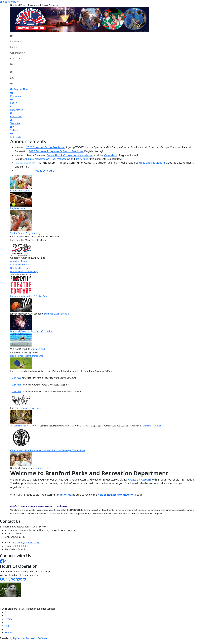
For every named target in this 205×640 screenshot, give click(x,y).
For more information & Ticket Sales (29, 296)
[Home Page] (17, 36)
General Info (17, 52)
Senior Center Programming (25, 233)
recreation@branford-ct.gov (26, 542)
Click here (16, 377)
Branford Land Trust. (152, 425)
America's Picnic (18, 261)
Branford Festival (19, 268)
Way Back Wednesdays (58, 158)
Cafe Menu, (111, 155)
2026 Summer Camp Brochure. (45, 147)
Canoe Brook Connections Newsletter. (70, 155)
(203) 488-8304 (20, 546)
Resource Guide (43, 468)
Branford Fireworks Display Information (31, 331)
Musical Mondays (35, 158)
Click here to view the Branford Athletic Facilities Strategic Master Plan (47, 450)
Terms (8, 612)
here (18, 236)
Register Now (21, 89)
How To (8, 632)
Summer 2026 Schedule (56, 313)
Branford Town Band (30, 408)
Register (14, 41)
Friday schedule (45, 170)
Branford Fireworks (20, 264)
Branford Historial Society (24, 271)
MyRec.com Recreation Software (30, 638)
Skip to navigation (9, 1)
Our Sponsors (13, 579)
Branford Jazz (82, 158)
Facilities (14, 47)
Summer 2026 (38, 349)
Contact (14, 58)
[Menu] (12, 83)
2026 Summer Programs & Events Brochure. (56, 151)
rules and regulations (152, 162)
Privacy (8, 619)
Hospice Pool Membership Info (26, 355)
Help (7, 625)
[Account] (17, 64)
